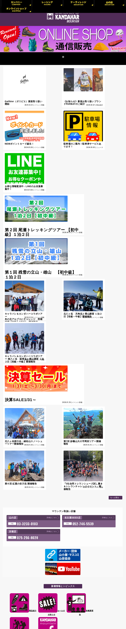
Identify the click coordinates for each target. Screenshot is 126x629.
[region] (63, 47)
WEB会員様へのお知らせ (25, 594)
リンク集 (18, 590)
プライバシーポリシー (24, 580)
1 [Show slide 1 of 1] (63, 60)
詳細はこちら (34, 445)
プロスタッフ (20, 585)
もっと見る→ (115, 425)
